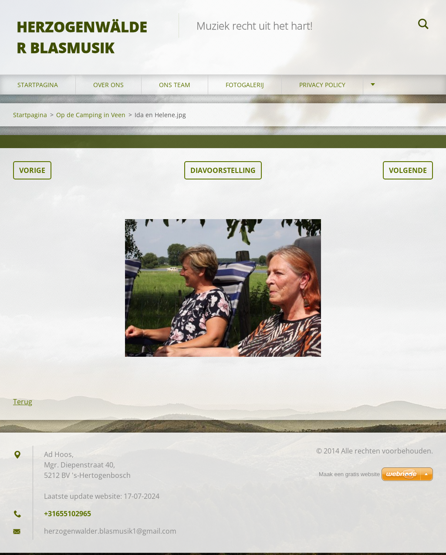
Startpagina (37, 87)
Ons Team (174, 87)
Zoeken (423, 25)
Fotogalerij (245, 87)
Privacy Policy (322, 87)
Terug (22, 404)
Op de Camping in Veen (90, 117)
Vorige (32, 172)
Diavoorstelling (223, 172)
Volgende (408, 172)
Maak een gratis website (349, 474)
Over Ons (108, 87)
